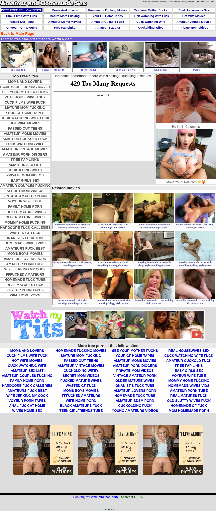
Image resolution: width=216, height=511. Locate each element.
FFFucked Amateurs (25, 274)
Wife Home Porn (25, 295)
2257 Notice (108, 509)
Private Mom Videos (194, 27)
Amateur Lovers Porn (25, 259)
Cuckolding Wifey (151, 27)
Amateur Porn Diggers (21, 27)
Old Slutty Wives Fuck (189, 401)
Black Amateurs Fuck (81, 406)
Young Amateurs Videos (135, 411)
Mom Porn (147, 1)
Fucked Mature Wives (25, 212)
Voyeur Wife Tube (25, 201)
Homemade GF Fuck (189, 406)
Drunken (155, 1)
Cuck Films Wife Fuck (21, 16)
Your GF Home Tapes (108, 16)
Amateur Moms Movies (64, 21)
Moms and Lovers (65, 10)
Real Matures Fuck (24, 285)
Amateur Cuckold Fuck (107, 21)
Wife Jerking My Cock (25, 269)
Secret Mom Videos (25, 191)
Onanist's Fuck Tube (25, 238)
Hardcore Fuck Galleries (25, 228)
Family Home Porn (25, 206)
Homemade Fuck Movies (170, 1)
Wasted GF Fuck (25, 233)
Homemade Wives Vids (25, 243)
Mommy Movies (187, 1)
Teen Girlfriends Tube (81, 411)
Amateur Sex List (107, 27)
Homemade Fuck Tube (25, 280)
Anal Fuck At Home (27, 406)
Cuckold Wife (210, 1)
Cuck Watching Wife (150, 21)
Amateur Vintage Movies (194, 21)
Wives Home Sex (27, 411)
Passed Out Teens (21, 21)
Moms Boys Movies (25, 254)
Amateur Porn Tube (25, 264)
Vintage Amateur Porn (25, 196)
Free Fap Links (64, 27)
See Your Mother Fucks (150, 10)
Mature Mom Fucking (64, 16)
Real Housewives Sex (194, 10)
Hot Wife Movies (194, 16)
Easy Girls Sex (25, 180)
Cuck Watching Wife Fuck (150, 16)
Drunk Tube (199, 1)
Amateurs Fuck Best (25, 248)
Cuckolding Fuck (135, 406)
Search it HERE (132, 497)
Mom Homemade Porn (189, 411)
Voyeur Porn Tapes (25, 290)
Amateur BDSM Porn (135, 401)
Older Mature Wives (24, 217)
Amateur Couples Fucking (25, 186)
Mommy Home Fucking (25, 222)
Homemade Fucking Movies (108, 10)
